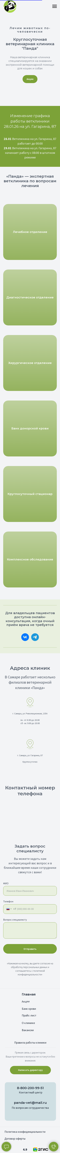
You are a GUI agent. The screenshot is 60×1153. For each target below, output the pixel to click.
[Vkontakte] (25, 637)
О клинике (28, 1023)
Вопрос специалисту (15, 919)
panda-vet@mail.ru (30, 1103)
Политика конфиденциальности (24, 1132)
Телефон (8, 901)
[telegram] (35, 637)
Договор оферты (14, 1138)
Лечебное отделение (30, 232)
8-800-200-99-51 (30, 1088)
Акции (25, 1001)
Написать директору (30, 1070)
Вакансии (28, 1030)
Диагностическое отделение (30, 297)
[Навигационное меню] (54, 6)
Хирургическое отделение (30, 363)
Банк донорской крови (30, 428)
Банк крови (29, 1008)
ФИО (5, 883)
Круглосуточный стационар (30, 494)
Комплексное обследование (30, 559)
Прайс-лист (29, 1015)
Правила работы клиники (30, 1042)
